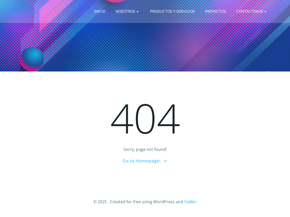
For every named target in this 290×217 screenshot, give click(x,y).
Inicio (99, 11)
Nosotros (128, 11)
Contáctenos (252, 11)
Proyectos (215, 11)
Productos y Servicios (172, 11)
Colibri (190, 201)
